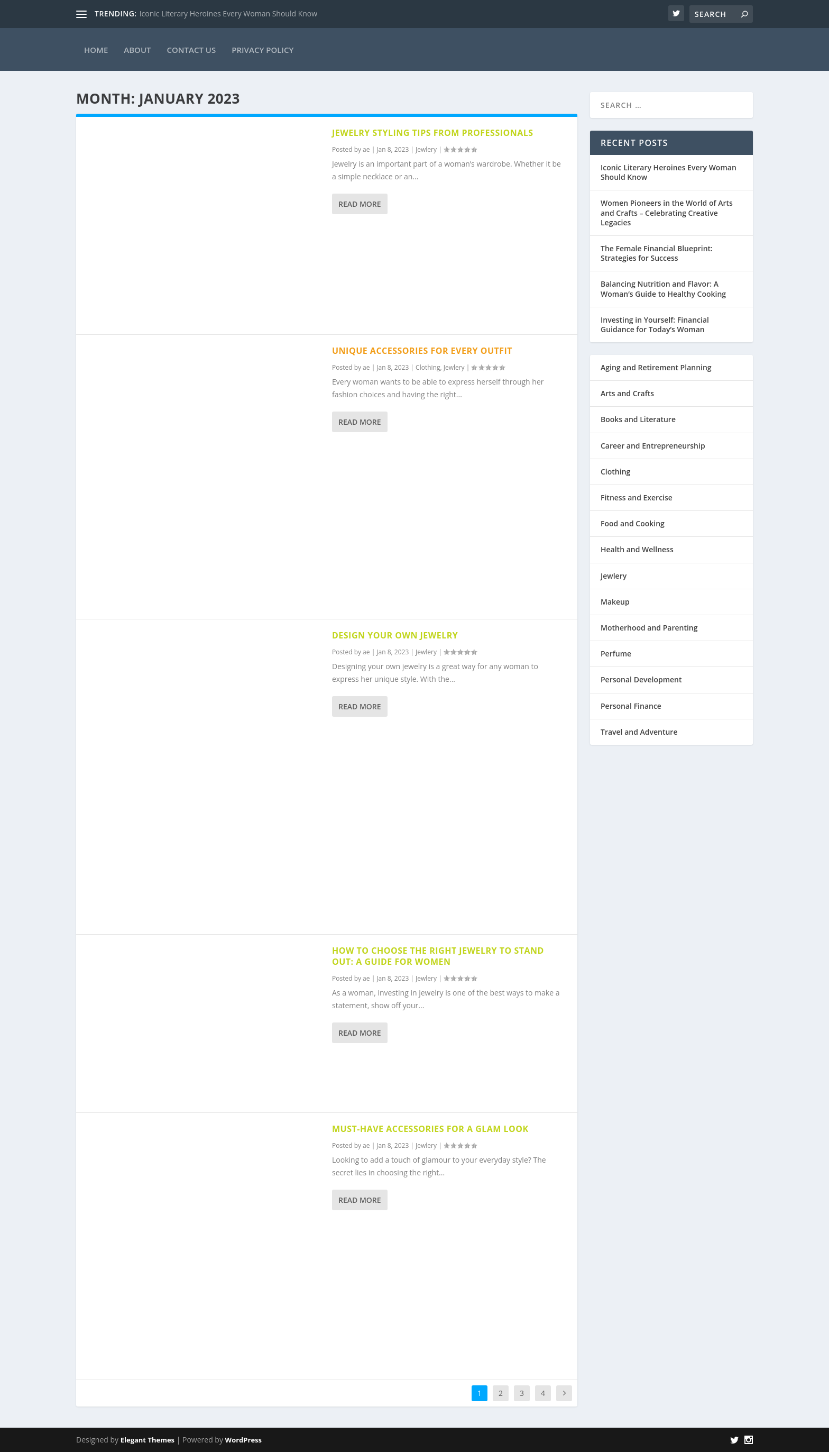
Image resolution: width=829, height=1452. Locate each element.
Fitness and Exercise (637, 497)
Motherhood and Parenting (649, 628)
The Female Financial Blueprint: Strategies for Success (657, 253)
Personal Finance (631, 706)
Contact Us (191, 49)
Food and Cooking (633, 523)
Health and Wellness (637, 549)
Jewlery (426, 149)
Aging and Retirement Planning (656, 367)
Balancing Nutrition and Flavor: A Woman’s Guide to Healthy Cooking (663, 288)
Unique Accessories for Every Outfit (422, 351)
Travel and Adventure (639, 732)
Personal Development (641, 679)
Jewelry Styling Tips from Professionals (432, 133)
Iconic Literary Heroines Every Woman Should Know (228, 13)
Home (96, 49)
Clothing (428, 367)
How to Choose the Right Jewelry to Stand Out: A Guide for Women (438, 956)
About (137, 49)
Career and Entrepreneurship (653, 446)
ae (366, 149)
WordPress (243, 1440)
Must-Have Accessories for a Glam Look (430, 1129)
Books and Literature (638, 419)
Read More (359, 204)
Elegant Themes (147, 1440)
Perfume (616, 654)
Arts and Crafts (627, 393)
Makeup (615, 602)
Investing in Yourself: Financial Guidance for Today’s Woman (655, 324)
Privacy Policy (262, 49)
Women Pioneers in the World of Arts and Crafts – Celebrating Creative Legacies (667, 212)
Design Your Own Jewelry (395, 635)
